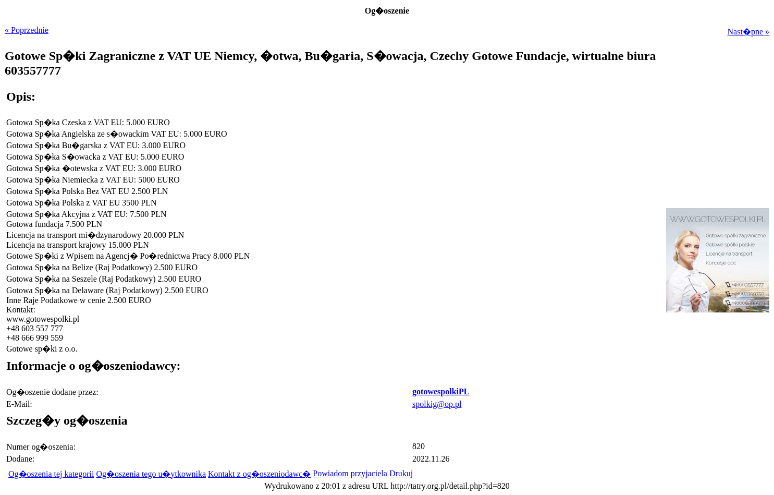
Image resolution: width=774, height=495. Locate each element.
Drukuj (401, 473)
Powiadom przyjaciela (350, 473)
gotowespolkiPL (440, 391)
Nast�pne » (748, 31)
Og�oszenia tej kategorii (51, 473)
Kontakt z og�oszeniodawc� (259, 473)
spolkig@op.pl (436, 404)
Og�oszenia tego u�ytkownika (151, 473)
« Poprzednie (26, 30)
